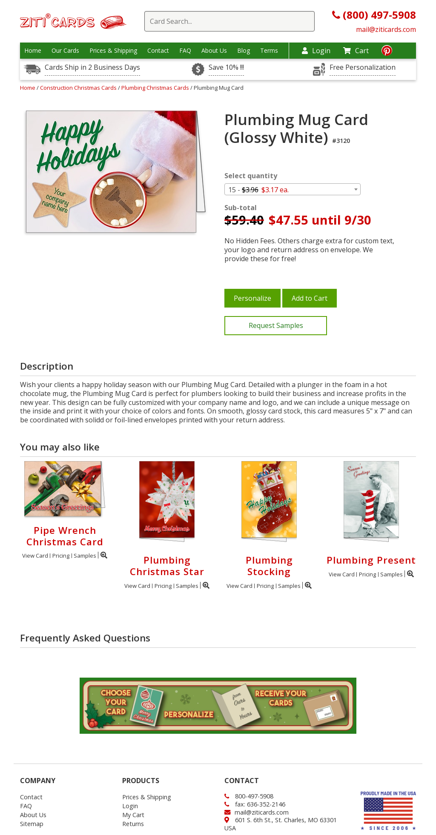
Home (32, 50)
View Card (35, 555)
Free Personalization (363, 67)
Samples (85, 555)
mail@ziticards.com (386, 29)
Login (316, 50)
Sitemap (31, 824)
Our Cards (65, 50)
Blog (243, 50)
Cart (356, 50)
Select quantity (250, 176)
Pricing (60, 555)
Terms (269, 50)
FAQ (185, 50)
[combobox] (292, 189)
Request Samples (276, 325)
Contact (158, 50)
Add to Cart (309, 298)
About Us (214, 50)
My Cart (133, 815)
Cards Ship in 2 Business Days (92, 67)
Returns (133, 824)
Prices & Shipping (113, 50)
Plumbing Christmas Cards (155, 87)
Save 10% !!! (226, 67)
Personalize (252, 298)
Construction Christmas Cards (79, 87)
